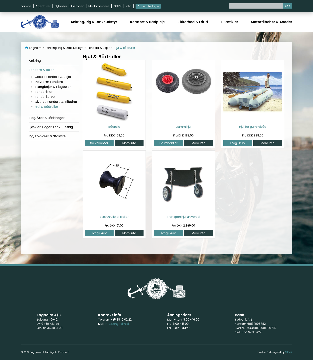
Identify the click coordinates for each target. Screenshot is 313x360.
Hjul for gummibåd (252, 127)
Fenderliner (44, 91)
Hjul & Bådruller (46, 106)
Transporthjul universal (183, 217)
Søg (287, 6)
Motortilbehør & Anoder (271, 22)
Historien (77, 6)
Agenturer (43, 6)
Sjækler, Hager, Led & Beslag (51, 127)
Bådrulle (114, 127)
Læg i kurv (237, 143)
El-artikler (229, 22)
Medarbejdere (98, 6)
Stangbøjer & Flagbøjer (53, 86)
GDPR (118, 6)
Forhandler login (148, 6)
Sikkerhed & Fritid (192, 22)
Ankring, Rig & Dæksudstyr (94, 22)
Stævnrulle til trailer (114, 217)
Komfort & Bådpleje (147, 22)
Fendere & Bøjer (41, 70)
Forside (26, 6)
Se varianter (99, 143)
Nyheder (61, 6)
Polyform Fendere (49, 81)
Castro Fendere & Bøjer (53, 77)
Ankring (35, 60)
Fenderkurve (45, 96)
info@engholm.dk (117, 324)
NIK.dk (288, 352)
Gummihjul (183, 127)
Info (128, 6)
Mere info (129, 143)
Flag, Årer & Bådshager (47, 118)
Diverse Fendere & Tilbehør (56, 101)
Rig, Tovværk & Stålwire (47, 136)
